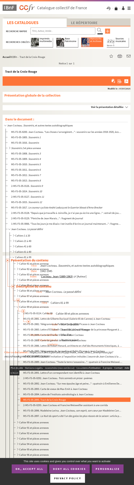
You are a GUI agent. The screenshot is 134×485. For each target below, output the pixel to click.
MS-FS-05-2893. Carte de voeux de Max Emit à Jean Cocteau (55, 389)
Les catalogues (22, 22)
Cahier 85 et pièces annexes (34, 285)
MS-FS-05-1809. (26, 159)
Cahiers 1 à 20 (22, 235)
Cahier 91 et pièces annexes (34, 427)
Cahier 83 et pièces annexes (34, 274)
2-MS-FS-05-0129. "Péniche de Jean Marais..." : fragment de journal (47, 218)
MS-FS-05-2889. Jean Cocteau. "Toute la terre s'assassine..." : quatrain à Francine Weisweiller (72, 362)
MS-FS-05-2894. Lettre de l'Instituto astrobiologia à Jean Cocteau (58, 394)
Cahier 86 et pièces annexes (34, 290)
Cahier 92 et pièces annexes (34, 433)
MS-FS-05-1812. (26, 175)
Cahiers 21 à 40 (23, 241)
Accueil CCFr (10, 57)
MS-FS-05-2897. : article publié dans (72, 416)
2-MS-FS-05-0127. (27, 196)
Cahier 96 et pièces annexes (34, 454)
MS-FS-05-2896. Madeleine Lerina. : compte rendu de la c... (72, 410)
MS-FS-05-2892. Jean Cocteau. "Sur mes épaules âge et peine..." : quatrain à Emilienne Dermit (72, 383)
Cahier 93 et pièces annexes (34, 438)
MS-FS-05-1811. (26, 169)
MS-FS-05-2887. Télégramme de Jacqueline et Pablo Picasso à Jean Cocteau (64, 351)
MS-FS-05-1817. (56, 207)
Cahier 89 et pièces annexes (34, 306)
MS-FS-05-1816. (25, 142)
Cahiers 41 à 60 (23, 246)
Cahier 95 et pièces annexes (34, 449)
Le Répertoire (84, 22)
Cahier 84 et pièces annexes (34, 279)
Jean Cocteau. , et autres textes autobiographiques (40, 125)
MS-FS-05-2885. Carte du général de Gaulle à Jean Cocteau (54, 340)
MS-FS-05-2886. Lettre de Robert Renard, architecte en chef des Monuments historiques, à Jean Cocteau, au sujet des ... (72, 345)
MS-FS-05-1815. (26, 202)
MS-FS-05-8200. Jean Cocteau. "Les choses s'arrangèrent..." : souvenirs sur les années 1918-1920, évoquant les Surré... (66, 131)
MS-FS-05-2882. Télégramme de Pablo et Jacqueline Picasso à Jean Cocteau (64, 324)
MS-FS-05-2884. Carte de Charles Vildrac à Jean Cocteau (53, 335)
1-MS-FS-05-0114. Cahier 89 (38, 313)
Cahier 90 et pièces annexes (34, 422)
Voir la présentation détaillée (107, 107)
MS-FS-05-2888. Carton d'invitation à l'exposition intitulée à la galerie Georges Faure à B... (72, 356)
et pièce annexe (26, 148)
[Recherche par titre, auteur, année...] (63, 31)
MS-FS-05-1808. (26, 153)
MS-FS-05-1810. (26, 164)
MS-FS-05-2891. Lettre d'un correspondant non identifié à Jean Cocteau (61, 372)
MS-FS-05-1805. (26, 137)
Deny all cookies (69, 469)
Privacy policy (67, 478)
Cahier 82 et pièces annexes (34, 269)
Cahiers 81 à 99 (23, 257)
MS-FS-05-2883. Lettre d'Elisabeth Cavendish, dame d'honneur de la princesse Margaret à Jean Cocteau (72, 329)
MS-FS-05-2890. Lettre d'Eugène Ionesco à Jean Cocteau (53, 367)
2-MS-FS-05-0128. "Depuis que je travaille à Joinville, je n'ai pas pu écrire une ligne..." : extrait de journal (66, 213)
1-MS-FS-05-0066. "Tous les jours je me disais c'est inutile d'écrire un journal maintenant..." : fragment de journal (66, 223)
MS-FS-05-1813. (26, 180)
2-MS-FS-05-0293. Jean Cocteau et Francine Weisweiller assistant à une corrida (65, 405)
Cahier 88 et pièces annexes (34, 301)
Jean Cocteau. (27, 229)
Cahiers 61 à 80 (23, 251)
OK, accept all (29, 469)
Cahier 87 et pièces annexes (34, 296)
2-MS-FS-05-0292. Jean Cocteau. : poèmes (57, 378)
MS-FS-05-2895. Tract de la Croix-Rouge (44, 399)
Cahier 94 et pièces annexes (34, 444)
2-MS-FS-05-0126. (27, 186)
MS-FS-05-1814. (26, 191)
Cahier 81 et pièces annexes (34, 263)
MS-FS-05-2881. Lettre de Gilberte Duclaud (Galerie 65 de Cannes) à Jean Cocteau (66, 318)
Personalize (108, 469)
